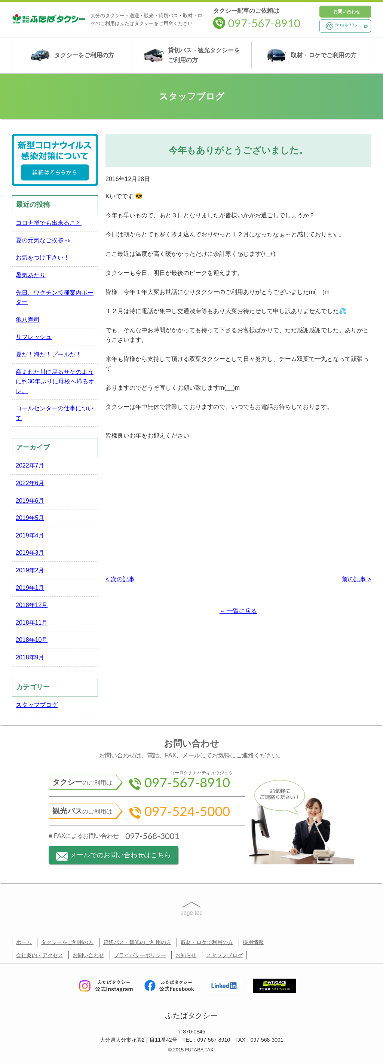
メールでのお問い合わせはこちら (113, 856)
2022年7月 (30, 465)
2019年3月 (30, 552)
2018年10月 (32, 640)
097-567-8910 (256, 23)
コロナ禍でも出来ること (49, 223)
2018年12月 (32, 605)
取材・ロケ (311, 55)
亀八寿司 (28, 319)
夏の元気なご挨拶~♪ (43, 240)
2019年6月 (30, 500)
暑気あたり (31, 275)
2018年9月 (30, 657)
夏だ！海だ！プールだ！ (49, 354)
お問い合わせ (346, 11)
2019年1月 (30, 588)
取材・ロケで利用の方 (207, 942)
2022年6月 (30, 483)
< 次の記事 (120, 579)
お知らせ (185, 955)
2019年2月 (30, 570)
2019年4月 (30, 535)
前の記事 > (356, 579)
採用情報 (253, 942)
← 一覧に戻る (238, 611)
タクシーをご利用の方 (67, 942)
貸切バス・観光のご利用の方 (137, 942)
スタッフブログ (37, 705)
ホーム (24, 942)
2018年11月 (32, 622)
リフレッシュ (34, 337)
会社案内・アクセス (39, 955)
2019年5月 (30, 518)
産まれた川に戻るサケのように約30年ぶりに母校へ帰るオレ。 (55, 381)
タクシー (72, 55)
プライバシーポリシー (140, 955)
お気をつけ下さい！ (43, 257)
